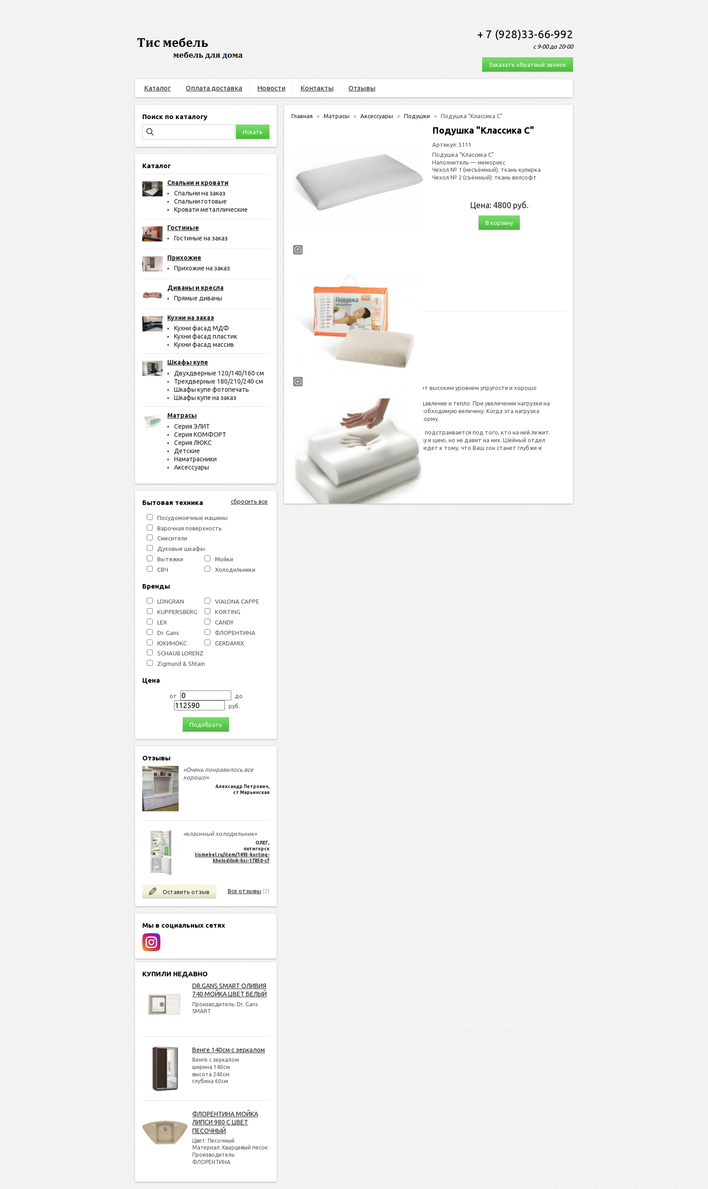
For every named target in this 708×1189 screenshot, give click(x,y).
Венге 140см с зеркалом (228, 1050)
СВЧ (162, 569)
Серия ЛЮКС (193, 442)
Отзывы (362, 88)
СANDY (224, 622)
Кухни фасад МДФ (201, 328)
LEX (162, 622)
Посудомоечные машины (192, 518)
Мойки (224, 559)
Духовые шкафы (181, 548)
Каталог (157, 88)
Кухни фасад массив (204, 344)
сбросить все (249, 501)
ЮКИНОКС (172, 643)
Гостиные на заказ (201, 238)
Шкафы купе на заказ (205, 397)
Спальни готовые (200, 201)
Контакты (317, 88)
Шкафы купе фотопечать (211, 389)
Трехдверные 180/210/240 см (218, 381)
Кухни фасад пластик (205, 336)
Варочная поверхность (189, 528)
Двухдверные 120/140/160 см (219, 373)
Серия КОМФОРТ (200, 434)
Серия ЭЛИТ (192, 426)
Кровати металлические (211, 209)
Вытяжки (170, 559)
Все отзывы (244, 891)
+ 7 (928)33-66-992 (525, 34)
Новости (271, 88)
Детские (187, 451)
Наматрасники (195, 459)
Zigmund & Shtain (181, 663)
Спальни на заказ (199, 193)
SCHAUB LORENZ (180, 653)
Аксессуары (191, 467)
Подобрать (205, 724)
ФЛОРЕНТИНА (235, 632)
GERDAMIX (229, 643)
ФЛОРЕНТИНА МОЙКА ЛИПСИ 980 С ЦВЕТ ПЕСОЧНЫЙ (225, 1122)
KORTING (227, 612)
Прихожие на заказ (202, 268)
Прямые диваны (198, 298)
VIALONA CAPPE (237, 601)
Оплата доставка (214, 88)
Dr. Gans (168, 632)
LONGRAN (170, 601)
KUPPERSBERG (177, 612)
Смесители (172, 538)
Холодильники (235, 569)
